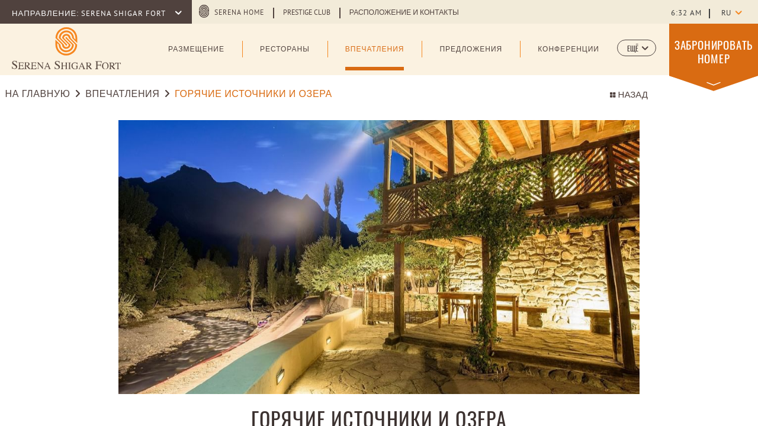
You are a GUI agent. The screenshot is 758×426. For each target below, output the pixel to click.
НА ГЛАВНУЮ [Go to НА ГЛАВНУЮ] (39, 95)
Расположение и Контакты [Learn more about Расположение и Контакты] (404, 13)
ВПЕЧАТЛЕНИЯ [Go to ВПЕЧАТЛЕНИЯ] (122, 95)
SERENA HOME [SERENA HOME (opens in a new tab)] (239, 13)
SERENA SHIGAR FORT (124, 14)
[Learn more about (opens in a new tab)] (66, 48)
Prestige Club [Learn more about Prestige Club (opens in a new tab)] (306, 13)
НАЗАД (629, 95)
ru (726, 13)
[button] (636, 48)
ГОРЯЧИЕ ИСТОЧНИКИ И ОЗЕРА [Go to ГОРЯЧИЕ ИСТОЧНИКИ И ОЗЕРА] (253, 95)
